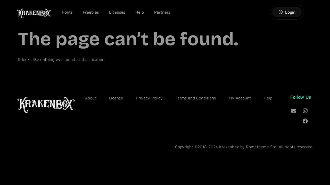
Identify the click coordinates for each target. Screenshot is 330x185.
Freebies (91, 12)
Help (139, 12)
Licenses (117, 12)
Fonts (67, 12)
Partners (162, 12)
